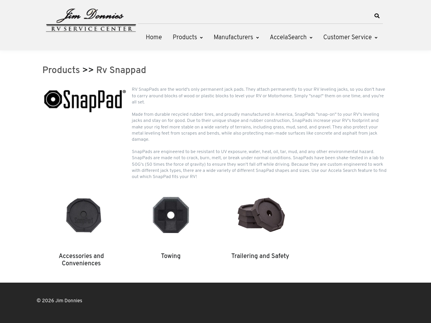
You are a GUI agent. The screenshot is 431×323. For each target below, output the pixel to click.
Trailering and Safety (260, 256)
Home (154, 38)
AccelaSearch (288, 38)
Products (185, 38)
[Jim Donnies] (90, 18)
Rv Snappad (121, 71)
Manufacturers (233, 38)
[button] (377, 16)
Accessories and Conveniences (81, 260)
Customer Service (347, 38)
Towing (170, 256)
